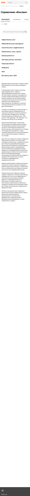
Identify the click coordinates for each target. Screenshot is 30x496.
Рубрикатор (4, 494)
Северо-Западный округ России (9, 6)
